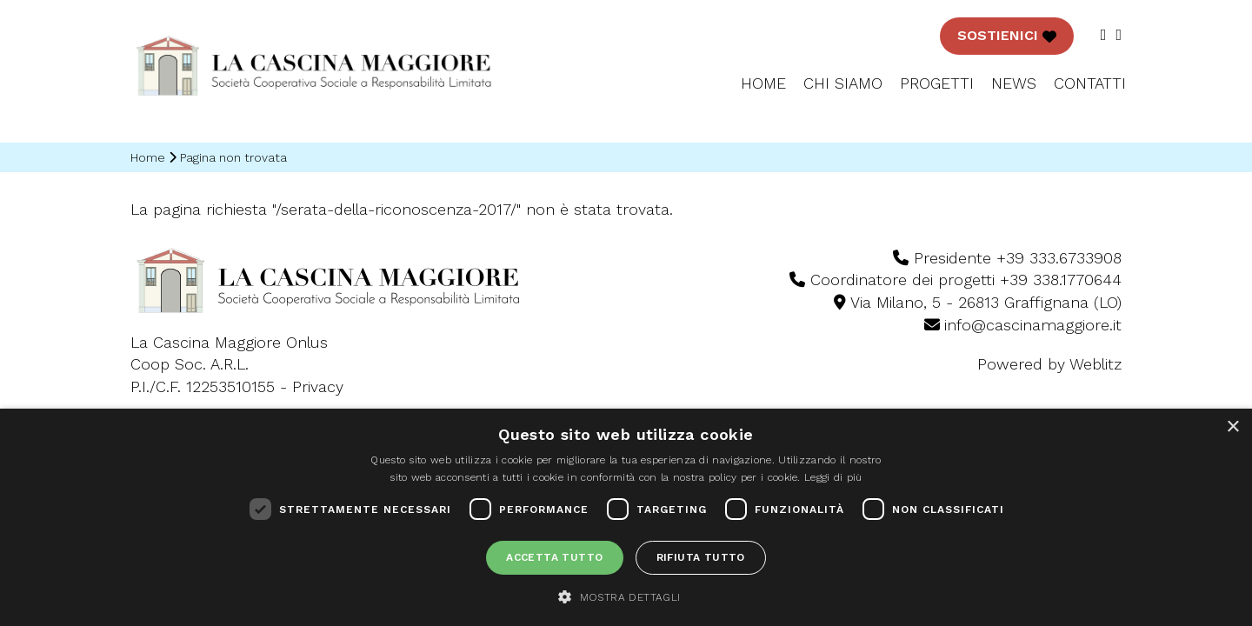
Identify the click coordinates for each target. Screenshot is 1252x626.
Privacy (317, 386)
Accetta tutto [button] (554, 557)
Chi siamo (842, 83)
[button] (625, 596)
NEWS (1013, 83)
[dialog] (626, 517)
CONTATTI (1090, 83)
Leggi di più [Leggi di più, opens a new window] (833, 477)
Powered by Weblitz (1049, 364)
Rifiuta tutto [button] (700, 557)
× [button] (1232, 427)
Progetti (937, 83)
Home (763, 83)
